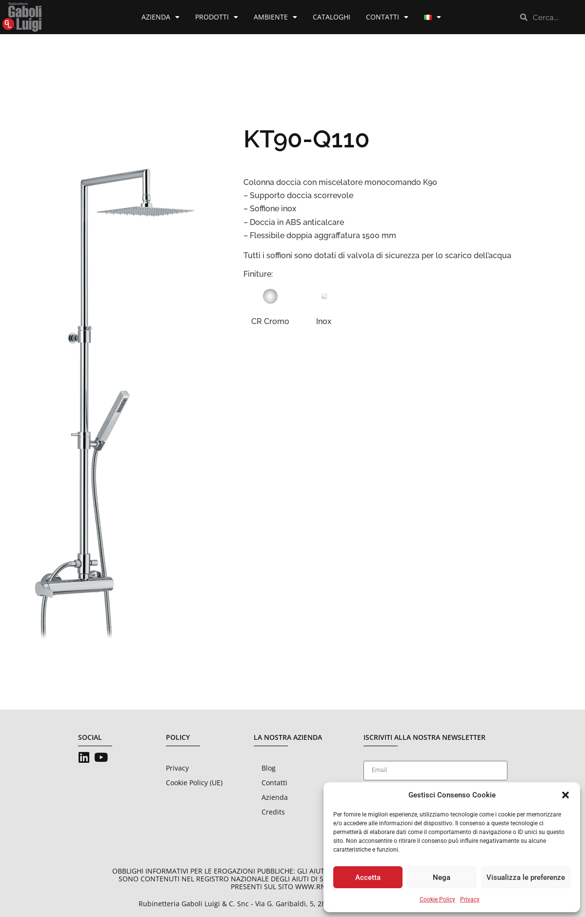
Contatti (387, 17)
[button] (565, 795)
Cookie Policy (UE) (194, 782)
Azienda (160, 17)
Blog (269, 768)
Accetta (368, 877)
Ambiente (275, 17)
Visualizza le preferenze (525, 877)
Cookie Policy (437, 899)
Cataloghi (331, 16)
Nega (441, 877)
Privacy (470, 899)
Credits (273, 811)
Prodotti (216, 17)
